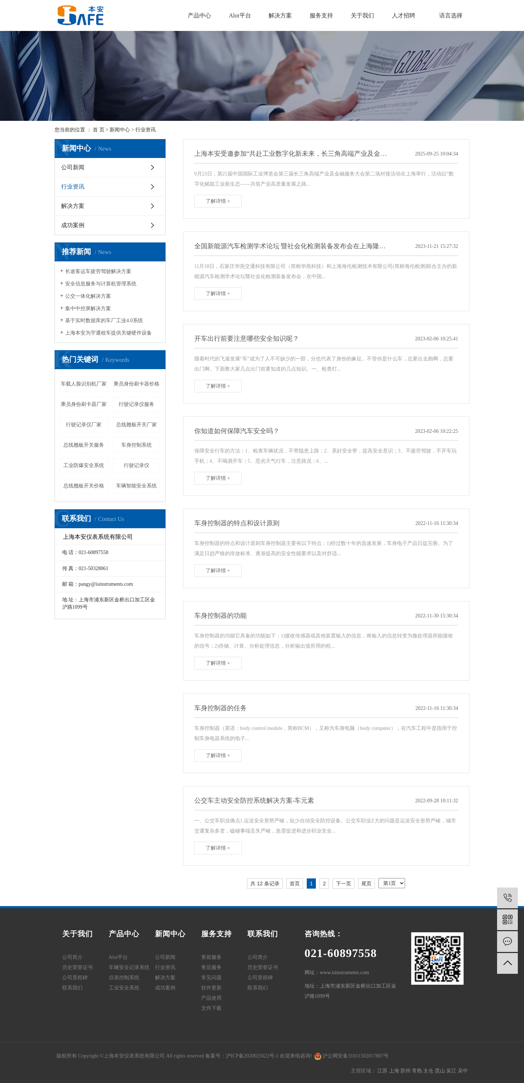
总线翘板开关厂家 (136, 424)
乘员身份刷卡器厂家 (84, 404)
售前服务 (211, 957)
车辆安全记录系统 (129, 967)
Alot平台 (240, 15)
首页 (295, 883)
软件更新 (211, 988)
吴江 (452, 1071)
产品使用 (211, 998)
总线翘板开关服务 (83, 445)
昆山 (440, 1071)
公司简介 (72, 957)
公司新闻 (72, 167)
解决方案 (280, 15)
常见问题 (211, 977)
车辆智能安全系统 (136, 486)
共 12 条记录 (264, 883)
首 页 (98, 130)
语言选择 (451, 15)
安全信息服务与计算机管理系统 (100, 283)
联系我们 (72, 988)
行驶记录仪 (136, 465)
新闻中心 (120, 130)
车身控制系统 (136, 445)
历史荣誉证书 (77, 967)
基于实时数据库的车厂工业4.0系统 (104, 320)
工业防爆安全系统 (83, 465)
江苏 (383, 1071)
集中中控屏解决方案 (88, 308)
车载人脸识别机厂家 (84, 384)
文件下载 (211, 1008)
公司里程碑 (75, 977)
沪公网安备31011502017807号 (351, 1056)
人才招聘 (403, 15)
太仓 (429, 1071)
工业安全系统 (124, 988)
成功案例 (72, 225)
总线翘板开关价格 (83, 486)
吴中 (463, 1071)
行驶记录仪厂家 (84, 424)
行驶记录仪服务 (136, 404)
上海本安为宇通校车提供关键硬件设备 (108, 333)
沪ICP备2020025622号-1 (252, 1056)
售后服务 (211, 967)
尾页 (366, 883)
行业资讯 (145, 130)
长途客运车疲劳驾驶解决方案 (98, 271)
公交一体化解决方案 (88, 296)
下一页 (343, 883)
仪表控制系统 (124, 977)
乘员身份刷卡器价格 (136, 384)
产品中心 (199, 15)
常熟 (418, 1071)
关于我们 (362, 15)
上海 (395, 1071)
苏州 (406, 1071)
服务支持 (321, 15)
